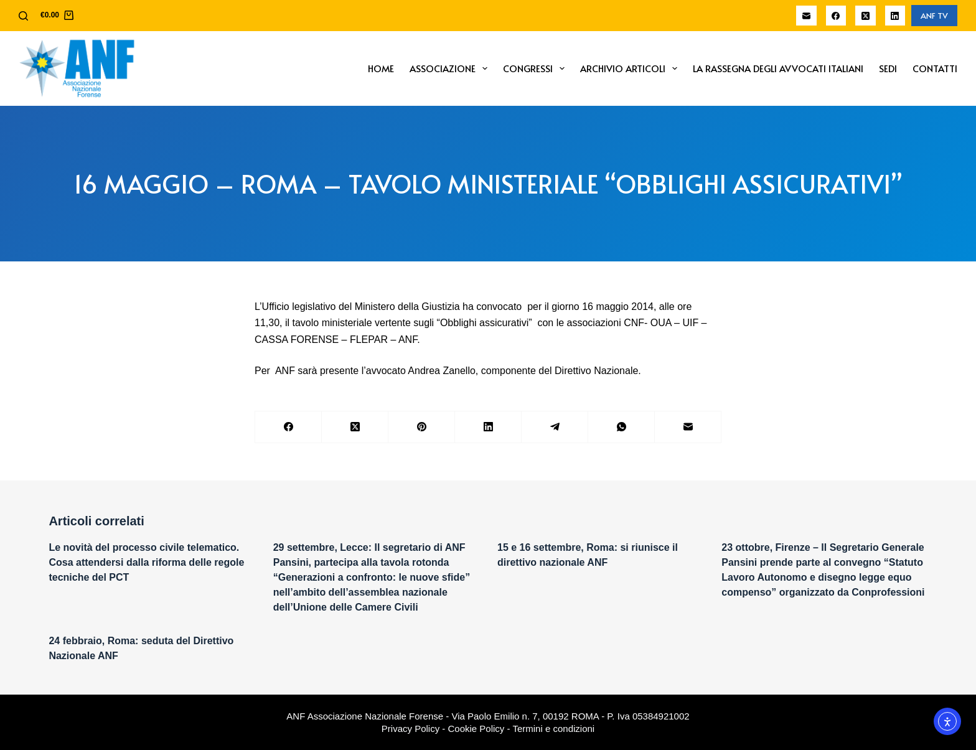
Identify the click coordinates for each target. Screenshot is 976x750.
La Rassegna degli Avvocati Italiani (778, 68)
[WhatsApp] (621, 427)
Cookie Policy (476, 728)
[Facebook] (836, 16)
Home (381, 68)
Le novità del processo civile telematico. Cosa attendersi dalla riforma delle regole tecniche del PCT (146, 562)
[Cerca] (23, 16)
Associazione (451, 68)
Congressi (536, 68)
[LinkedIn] (895, 16)
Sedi (888, 68)
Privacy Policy (410, 728)
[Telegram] (555, 427)
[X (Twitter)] (865, 16)
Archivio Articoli (631, 68)
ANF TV (934, 15)
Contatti (935, 68)
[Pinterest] (421, 427)
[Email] (806, 16)
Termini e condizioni (553, 728)
